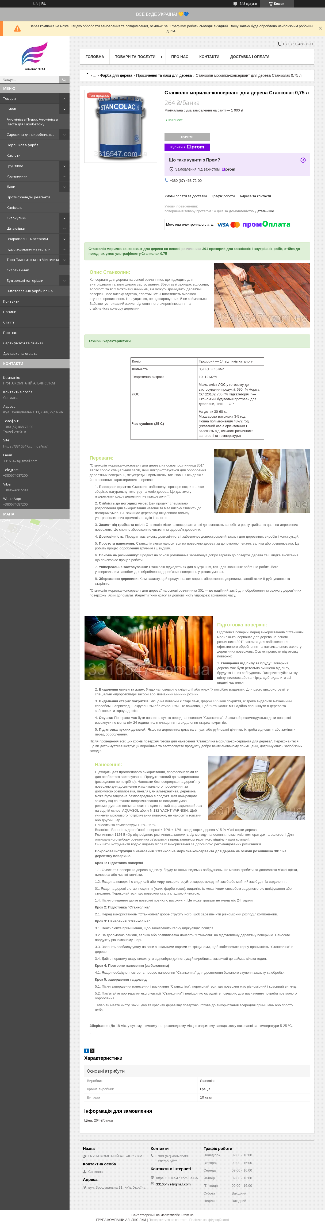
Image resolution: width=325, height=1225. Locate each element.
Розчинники (17, 176)
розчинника (191, 249)
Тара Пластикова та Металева (33, 259)
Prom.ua (187, 1215)
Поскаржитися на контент (168, 1220)
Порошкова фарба (23, 144)
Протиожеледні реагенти (28, 197)
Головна (95, 57)
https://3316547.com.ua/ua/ (25, 446)
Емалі (11, 108)
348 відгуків (248, 4)
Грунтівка (15, 165)
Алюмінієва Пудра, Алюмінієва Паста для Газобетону (32, 121)
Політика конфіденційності (209, 1220)
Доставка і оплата (250, 57)
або (215, 701)
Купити (187, 136)
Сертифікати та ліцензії (23, 343)
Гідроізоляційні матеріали (29, 249)
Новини (9, 311)
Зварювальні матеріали (27, 238)
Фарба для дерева (116, 75)
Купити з (187, 147)
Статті (8, 322)
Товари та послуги (135, 57)
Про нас (10, 332)
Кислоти (14, 155)
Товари (9, 98)
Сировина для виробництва (31, 134)
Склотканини (18, 270)
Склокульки (16, 217)
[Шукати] (64, 80)
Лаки (11, 186)
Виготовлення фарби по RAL (30, 290)
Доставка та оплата (20, 353)
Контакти (11, 301)
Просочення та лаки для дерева (164, 75)
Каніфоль (14, 207)
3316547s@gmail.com (20, 461)
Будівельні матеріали (25, 280)
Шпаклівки (16, 228)
